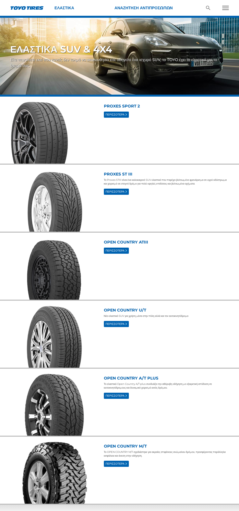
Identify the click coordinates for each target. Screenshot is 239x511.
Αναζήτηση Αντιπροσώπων (143, 8)
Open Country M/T (125, 446)
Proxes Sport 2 (122, 106)
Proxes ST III (118, 174)
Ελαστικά (64, 8)
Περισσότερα (116, 114)
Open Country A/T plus (131, 378)
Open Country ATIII (126, 242)
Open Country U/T (125, 310)
